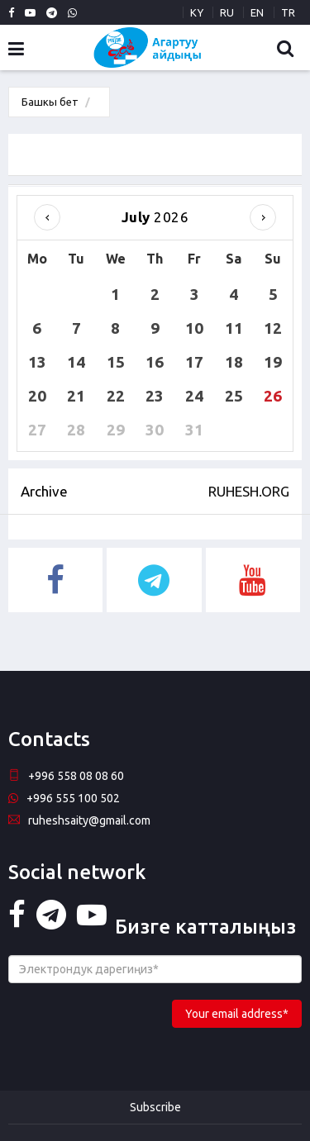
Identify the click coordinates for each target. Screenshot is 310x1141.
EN (257, 12)
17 (194, 362)
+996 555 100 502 (64, 798)
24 (194, 396)
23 (154, 396)
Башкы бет (50, 101)
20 (37, 396)
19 (273, 362)
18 (234, 362)
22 (116, 396)
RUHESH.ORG (248, 491)
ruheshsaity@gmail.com (79, 820)
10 (194, 328)
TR (288, 12)
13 (37, 362)
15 (116, 362)
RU (227, 12)
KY (196, 12)
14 (76, 362)
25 (234, 396)
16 (154, 362)
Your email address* (237, 1013)
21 (76, 396)
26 (273, 396)
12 (273, 328)
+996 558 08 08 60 (66, 775)
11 (234, 328)
